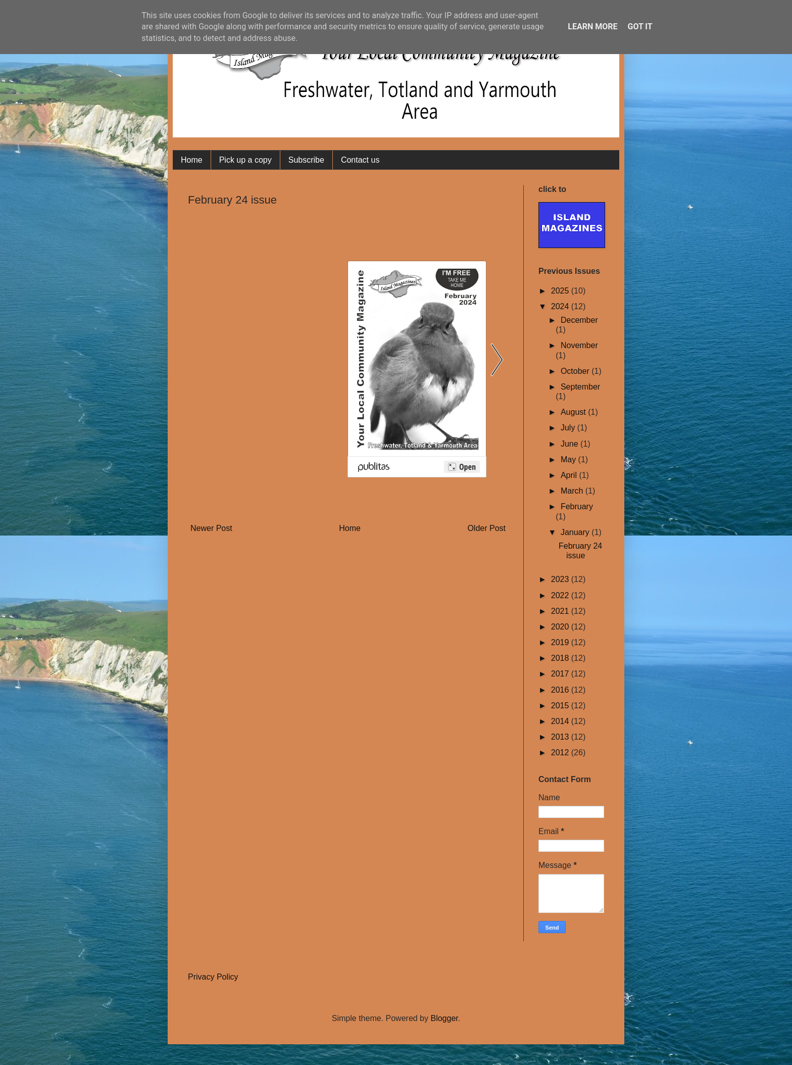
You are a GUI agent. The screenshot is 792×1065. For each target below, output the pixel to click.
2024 (561, 306)
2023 (561, 579)
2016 (561, 690)
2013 (561, 737)
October (576, 371)
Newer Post (211, 528)
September (580, 386)
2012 (561, 752)
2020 (561, 626)
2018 (561, 658)
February (577, 506)
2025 (561, 290)
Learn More (592, 26)
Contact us (360, 160)
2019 (561, 642)
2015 (561, 705)
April (570, 475)
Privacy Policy (213, 977)
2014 (561, 721)
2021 (561, 611)
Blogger (444, 1018)
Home (192, 160)
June (570, 444)
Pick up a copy (245, 160)
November (579, 345)
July (569, 427)
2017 (561, 673)
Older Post (486, 528)
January (576, 532)
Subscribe (306, 160)
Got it (639, 26)
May (569, 459)
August (574, 412)
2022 (561, 595)
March (573, 491)
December (579, 320)
